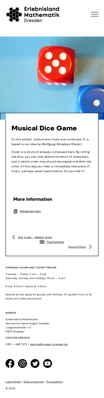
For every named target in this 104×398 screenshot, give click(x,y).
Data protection (34, 382)
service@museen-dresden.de (48, 344)
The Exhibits (55, 242)
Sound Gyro (77, 246)
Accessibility (55, 382)
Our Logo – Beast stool (35, 237)
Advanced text (30, 211)
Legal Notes (13, 382)
